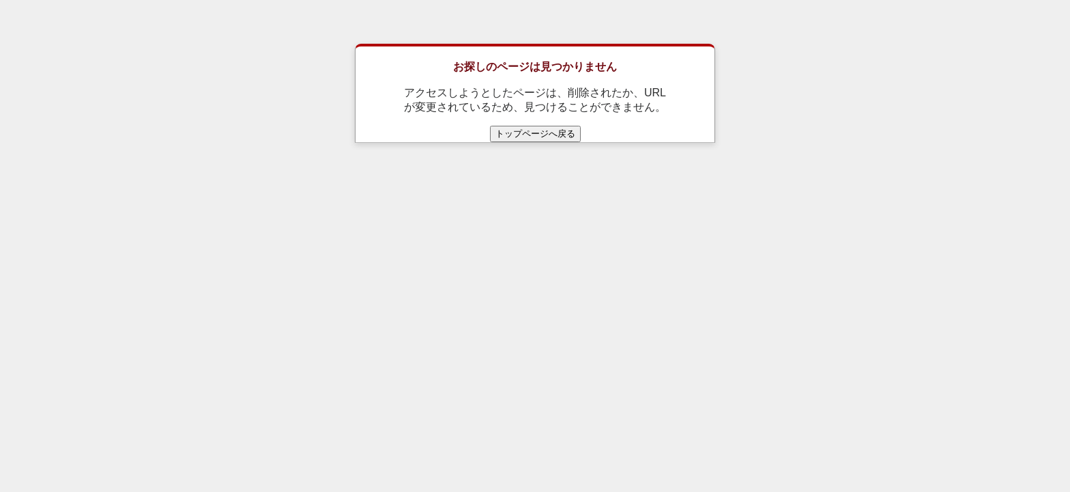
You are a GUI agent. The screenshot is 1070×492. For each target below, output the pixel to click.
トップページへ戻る (535, 133)
